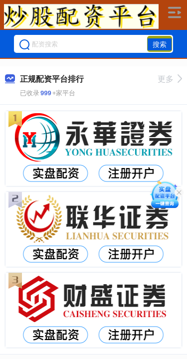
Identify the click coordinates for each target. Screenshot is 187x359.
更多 (170, 79)
